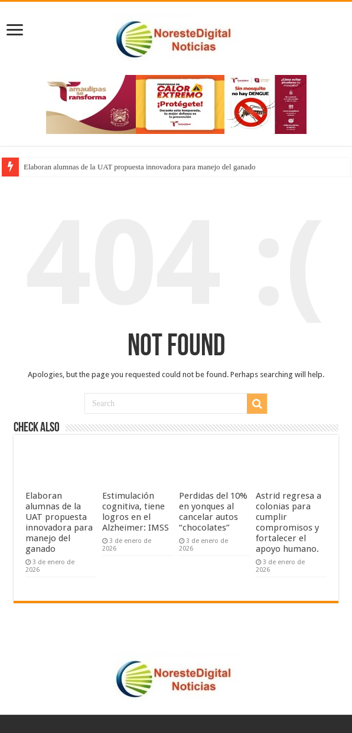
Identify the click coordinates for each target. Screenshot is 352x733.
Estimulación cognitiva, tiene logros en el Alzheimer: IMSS (135, 511)
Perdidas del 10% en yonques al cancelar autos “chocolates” (213, 511)
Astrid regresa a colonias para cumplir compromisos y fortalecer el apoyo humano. (288, 522)
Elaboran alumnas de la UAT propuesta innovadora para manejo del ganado (140, 166)
